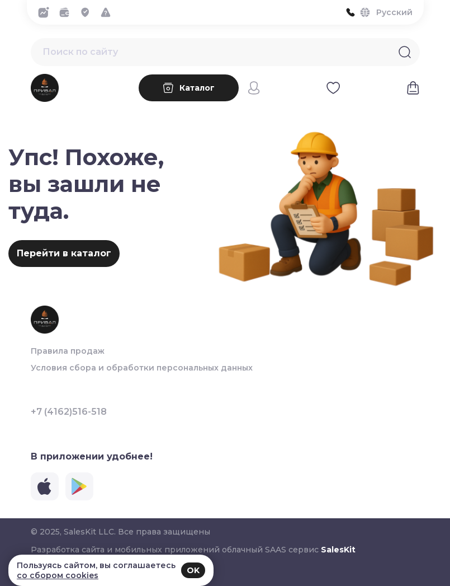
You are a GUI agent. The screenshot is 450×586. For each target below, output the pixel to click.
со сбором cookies (57, 575)
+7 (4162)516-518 (69, 411)
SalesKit (338, 550)
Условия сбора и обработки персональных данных (142, 368)
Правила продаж (68, 351)
